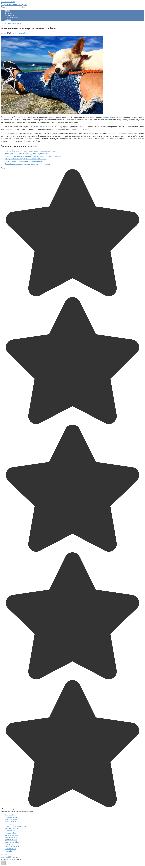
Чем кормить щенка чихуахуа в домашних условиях (26, 154)
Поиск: (3, 7)
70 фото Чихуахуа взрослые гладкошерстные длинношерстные (31, 151)
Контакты (8, 20)
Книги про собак (10, 849)
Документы (9, 13)
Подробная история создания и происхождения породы (27, 164)
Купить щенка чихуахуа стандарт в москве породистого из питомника (33, 156)
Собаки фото (9, 851)
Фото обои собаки (11, 837)
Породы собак (10, 815)
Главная (7, 11)
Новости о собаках (21, 33)
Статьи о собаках (10, 822)
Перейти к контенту (8, 2)
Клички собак (9, 824)
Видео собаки (9, 844)
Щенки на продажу (11, 17)
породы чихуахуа (109, 117)
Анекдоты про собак (12, 846)
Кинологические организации (15, 826)
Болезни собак (10, 831)
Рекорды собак (10, 833)
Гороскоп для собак (12, 842)
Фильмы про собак (11, 835)
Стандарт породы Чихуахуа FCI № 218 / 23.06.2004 (26, 159)
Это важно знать (10, 15)
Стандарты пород (11, 817)
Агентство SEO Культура (9, 857)
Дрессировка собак (12, 828)
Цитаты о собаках (11, 840)
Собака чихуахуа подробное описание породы (24, 161)
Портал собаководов (14, 4)
